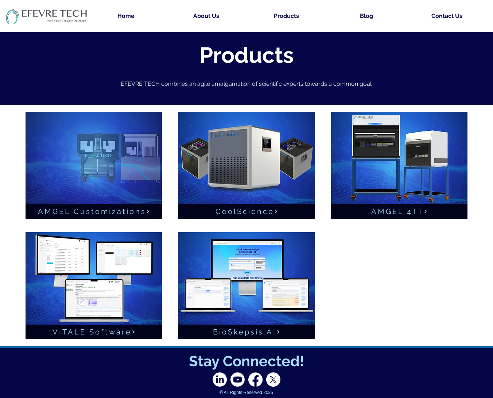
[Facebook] (255, 379)
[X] (273, 379)
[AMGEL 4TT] (399, 211)
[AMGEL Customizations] (94, 211)
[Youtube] (237, 379)
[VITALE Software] (94, 332)
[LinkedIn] (220, 379)
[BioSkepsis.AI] (246, 332)
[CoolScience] (246, 211)
